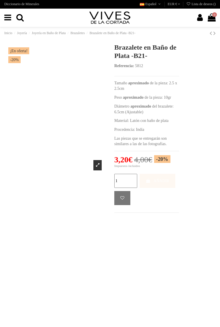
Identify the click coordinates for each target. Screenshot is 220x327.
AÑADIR (157, 181)
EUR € (174, 4)
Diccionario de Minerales (21, 4)
